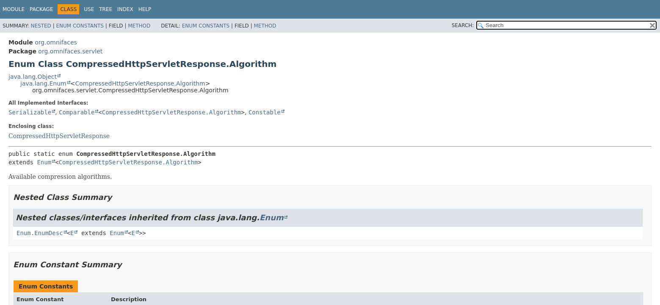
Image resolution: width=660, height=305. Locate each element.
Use (89, 9)
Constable (265, 112)
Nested (40, 26)
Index (125, 9)
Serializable (29, 112)
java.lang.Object (32, 76)
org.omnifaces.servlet (70, 51)
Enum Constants (79, 26)
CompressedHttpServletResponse (59, 136)
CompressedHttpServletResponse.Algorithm (140, 83)
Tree (105, 9)
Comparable (76, 112)
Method (139, 26)
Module (14, 9)
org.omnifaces (56, 42)
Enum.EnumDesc (40, 233)
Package (41, 9)
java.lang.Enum (43, 83)
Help (145, 9)
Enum (44, 162)
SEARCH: (463, 25)
